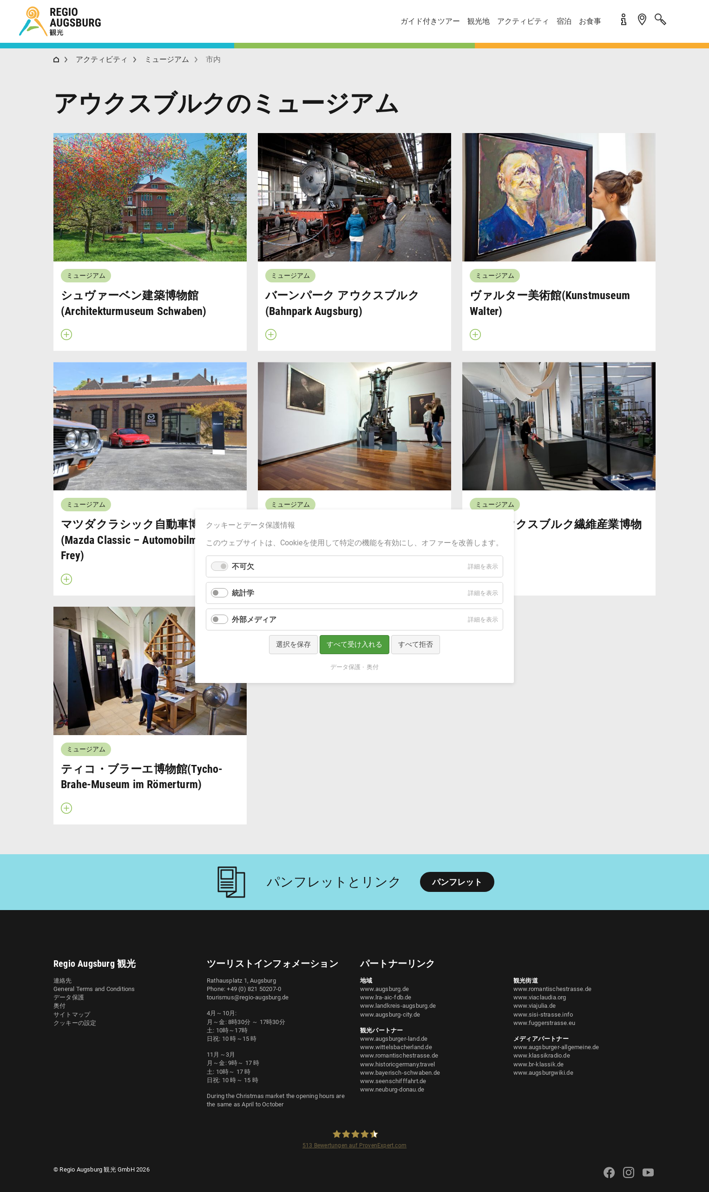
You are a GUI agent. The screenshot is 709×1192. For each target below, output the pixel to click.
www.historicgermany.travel (397, 1064)
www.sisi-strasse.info (543, 1014)
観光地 (478, 21)
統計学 (243, 593)
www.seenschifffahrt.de (393, 1081)
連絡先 (62, 980)
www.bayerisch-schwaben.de (400, 1072)
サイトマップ (71, 1014)
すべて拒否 (415, 644)
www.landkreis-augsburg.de (398, 1005)
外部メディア (254, 619)
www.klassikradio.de (541, 1055)
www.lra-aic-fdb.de (386, 997)
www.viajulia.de (534, 1005)
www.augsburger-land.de (393, 1038)
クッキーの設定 (74, 1022)
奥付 (59, 1005)
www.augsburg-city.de (390, 1014)
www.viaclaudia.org (539, 997)
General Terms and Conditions (94, 988)
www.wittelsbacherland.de (396, 1047)
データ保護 (68, 997)
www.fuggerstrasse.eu (544, 1022)
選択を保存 (293, 644)
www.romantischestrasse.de (399, 1055)
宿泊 (564, 21)
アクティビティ (523, 21)
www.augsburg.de (384, 988)
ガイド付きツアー (430, 21)
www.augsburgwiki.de (543, 1072)
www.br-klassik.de (538, 1064)
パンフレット (457, 882)
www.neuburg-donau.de (392, 1089)
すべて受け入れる (354, 644)
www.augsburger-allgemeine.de (556, 1047)
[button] (681, 24)
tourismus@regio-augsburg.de (248, 997)
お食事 (590, 21)
